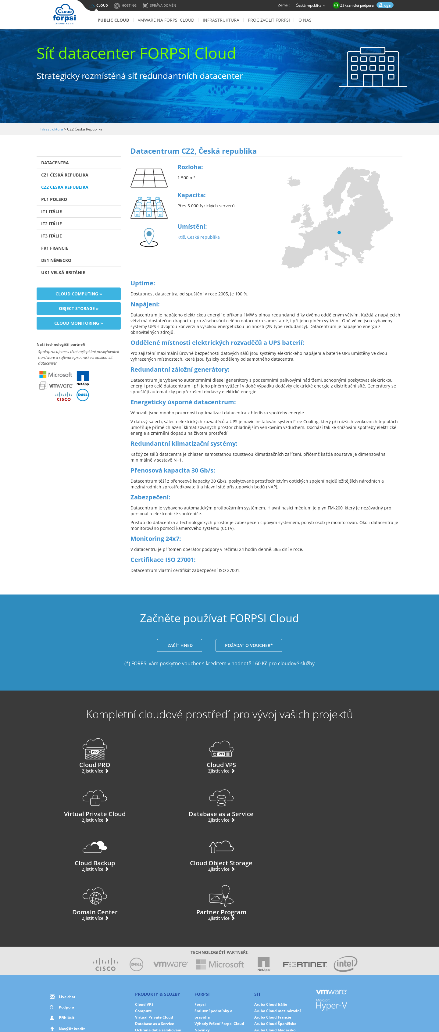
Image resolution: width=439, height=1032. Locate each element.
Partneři (202, 944)
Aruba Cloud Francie (272, 919)
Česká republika (311, 6)
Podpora (66, 909)
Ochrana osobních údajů (210, 1008)
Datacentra (55, 163)
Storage (142, 938)
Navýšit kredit (72, 930)
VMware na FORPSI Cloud (166, 20)
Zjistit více (79, 771)
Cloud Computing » (78, 294)
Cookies (247, 1008)
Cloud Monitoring (151, 951)
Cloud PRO (78, 753)
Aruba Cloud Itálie (270, 906)
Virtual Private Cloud (266, 753)
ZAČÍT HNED (179, 645)
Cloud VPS (172, 753)
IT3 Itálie (51, 236)
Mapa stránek (254, 1014)
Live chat (67, 898)
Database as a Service (360, 753)
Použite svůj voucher (73, 941)
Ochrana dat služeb (212, 957)
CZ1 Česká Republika (64, 175)
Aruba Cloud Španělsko (275, 925)
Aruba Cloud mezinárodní (277, 912)
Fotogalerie (205, 938)
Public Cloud (113, 20)
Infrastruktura (221, 20)
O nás (305, 20)
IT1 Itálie (51, 211)
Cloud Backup (79, 802)
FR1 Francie (54, 248)
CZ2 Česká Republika (64, 187)
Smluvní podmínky (219, 1014)
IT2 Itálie (51, 224)
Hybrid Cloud (147, 957)
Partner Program (360, 802)
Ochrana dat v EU (210, 951)
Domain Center (266, 802)
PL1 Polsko (54, 199)
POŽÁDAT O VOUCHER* (249, 645)
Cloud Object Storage (172, 802)
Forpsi (200, 906)
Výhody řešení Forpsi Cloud (219, 925)
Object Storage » (79, 308)
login (387, 5)
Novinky (202, 931)
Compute (143, 912)
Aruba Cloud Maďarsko (274, 931)
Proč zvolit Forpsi (269, 20)
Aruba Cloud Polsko (272, 938)
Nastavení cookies (278, 1008)
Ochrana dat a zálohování (158, 931)
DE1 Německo (56, 260)
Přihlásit (66, 919)
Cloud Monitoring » (78, 323)
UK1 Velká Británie (63, 272)
